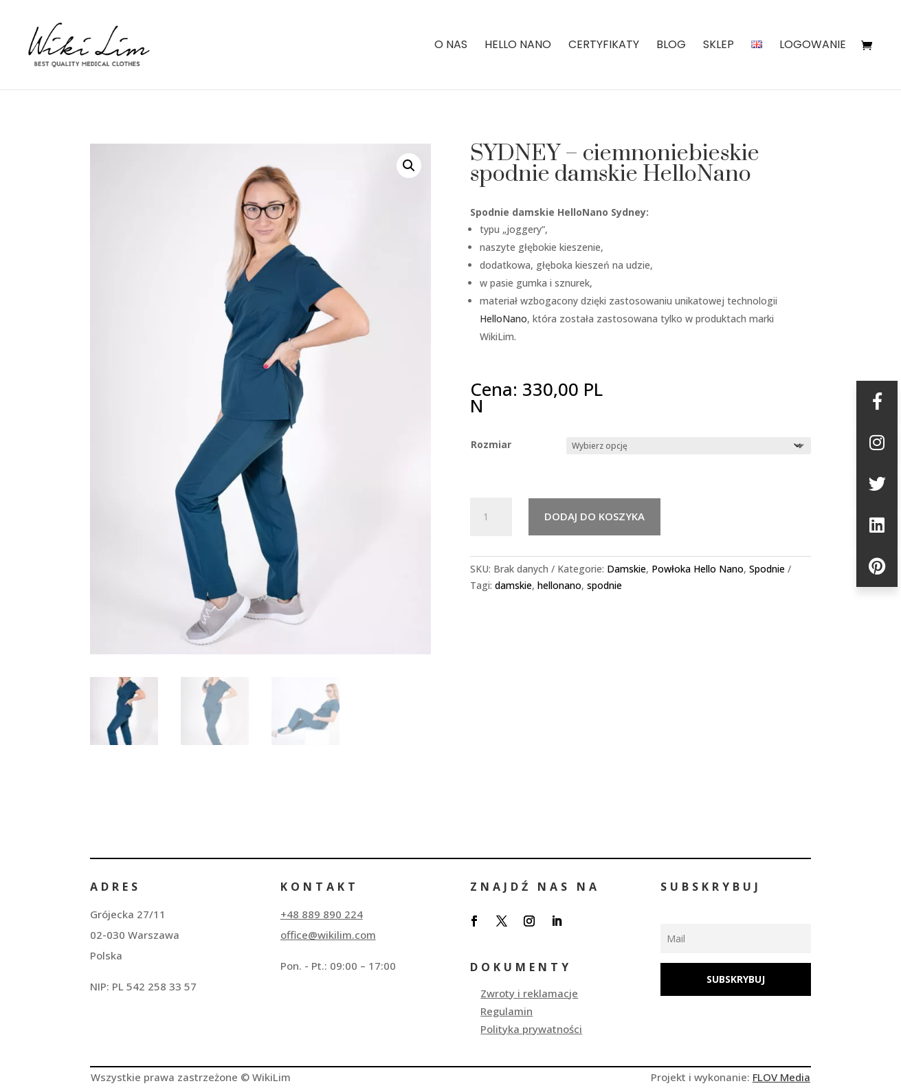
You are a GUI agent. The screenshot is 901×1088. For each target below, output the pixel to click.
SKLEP (718, 46)
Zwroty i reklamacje (529, 993)
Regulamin (506, 1011)
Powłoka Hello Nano (698, 568)
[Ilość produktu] (490, 517)
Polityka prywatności (531, 1029)
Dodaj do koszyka (594, 516)
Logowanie (812, 46)
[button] (409, 165)
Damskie (626, 568)
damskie (513, 585)
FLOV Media (781, 1077)
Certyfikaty (603, 46)
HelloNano (503, 318)
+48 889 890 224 (321, 914)
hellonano (559, 585)
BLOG (671, 46)
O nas (450, 46)
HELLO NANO (518, 46)
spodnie (604, 585)
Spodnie (767, 568)
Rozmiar (491, 444)
